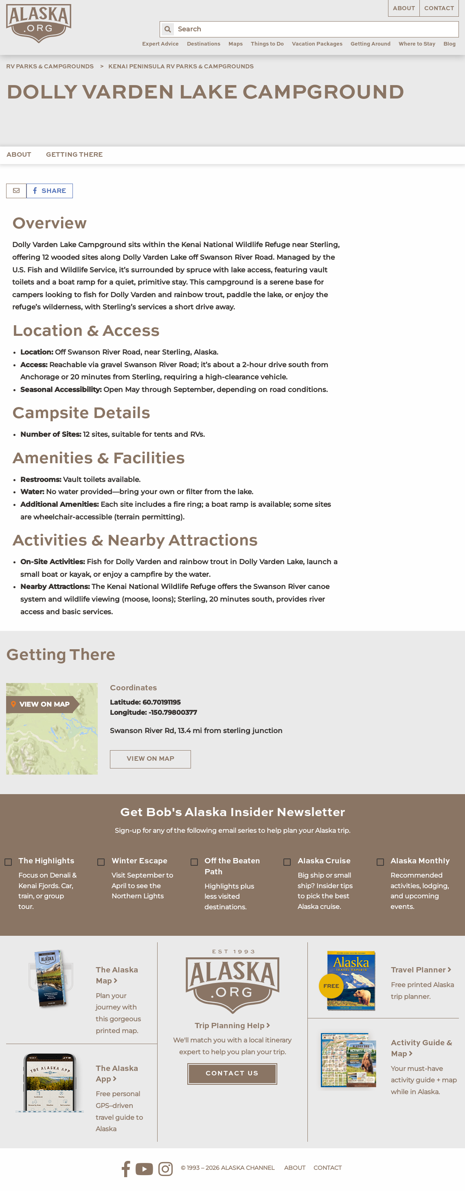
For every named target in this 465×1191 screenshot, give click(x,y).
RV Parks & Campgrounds (50, 67)
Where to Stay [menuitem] (417, 44)
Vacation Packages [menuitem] (317, 44)
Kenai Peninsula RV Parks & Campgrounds (181, 67)
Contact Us (232, 1074)
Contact (439, 8)
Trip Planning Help (232, 1026)
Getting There (74, 155)
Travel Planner (421, 970)
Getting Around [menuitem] (370, 44)
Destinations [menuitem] (203, 44)
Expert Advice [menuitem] (160, 44)
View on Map (150, 759)
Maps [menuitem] (235, 44)
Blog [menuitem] (449, 44)
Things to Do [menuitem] (267, 44)
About (404, 8)
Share (49, 191)
